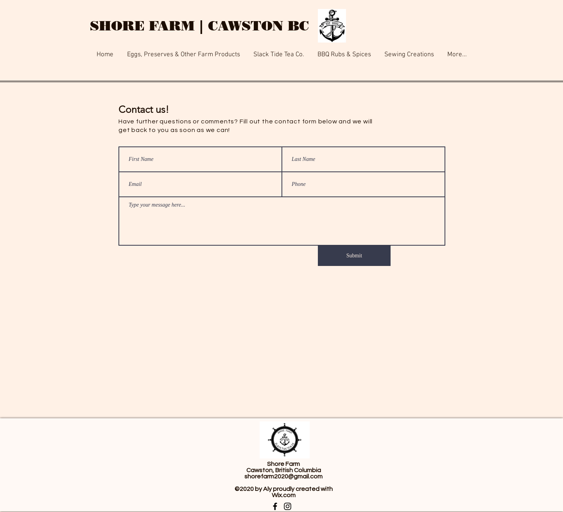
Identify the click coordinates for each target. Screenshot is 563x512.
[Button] (226, 2)
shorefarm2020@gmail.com (283, 476)
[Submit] (354, 256)
